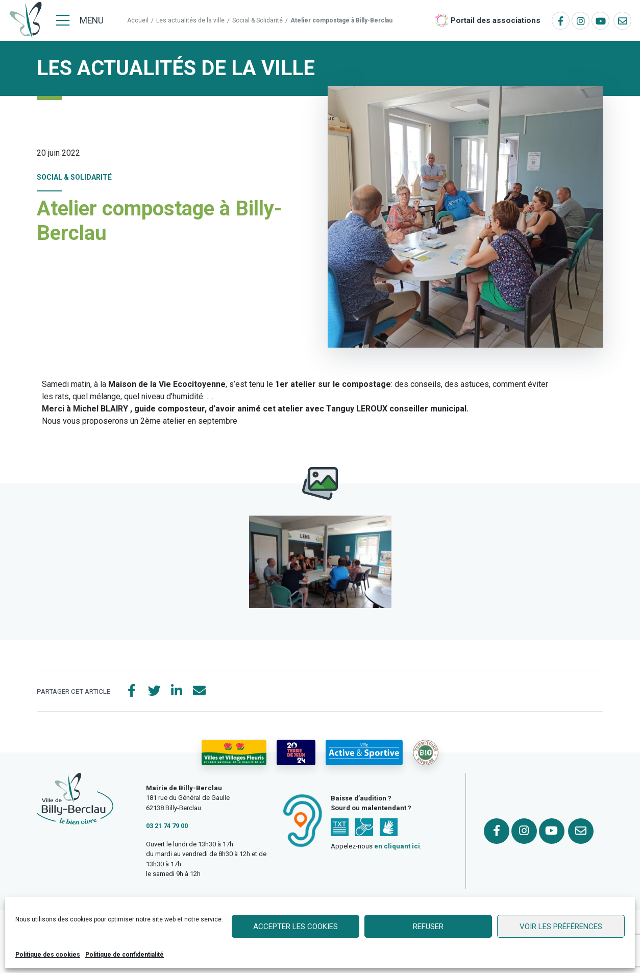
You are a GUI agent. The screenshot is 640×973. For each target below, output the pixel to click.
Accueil (138, 20)
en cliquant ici (397, 846)
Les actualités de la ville (190, 20)
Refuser (428, 926)
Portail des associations (495, 20)
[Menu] (80, 20)
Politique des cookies (47, 954)
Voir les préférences (561, 926)
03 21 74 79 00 (167, 826)
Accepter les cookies (295, 926)
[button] (320, 562)
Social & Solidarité (257, 20)
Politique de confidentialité (124, 954)
